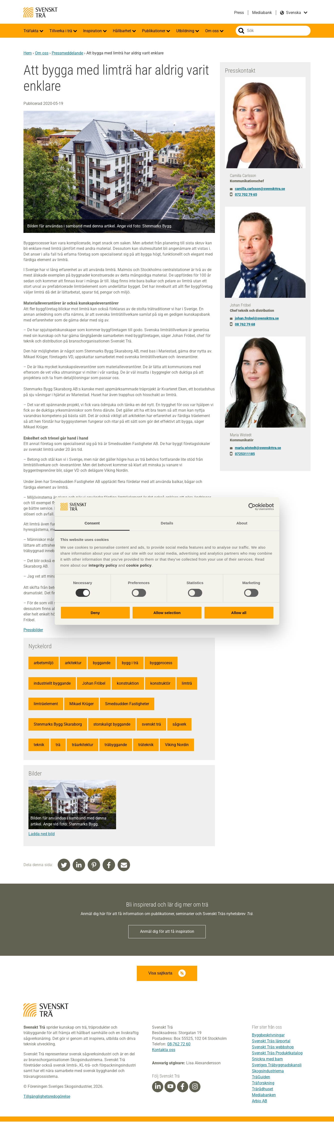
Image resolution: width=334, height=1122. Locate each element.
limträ (187, 683)
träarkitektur (82, 744)
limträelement (46, 703)
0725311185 (245, 454)
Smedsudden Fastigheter (127, 703)
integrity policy (103, 565)
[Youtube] (170, 1087)
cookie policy (139, 565)
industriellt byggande (52, 683)
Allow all (238, 613)
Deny (95, 613)
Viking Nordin (177, 744)
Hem (27, 53)
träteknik (146, 744)
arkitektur (73, 662)
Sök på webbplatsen (241, 31)
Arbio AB (259, 1101)
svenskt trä (151, 724)
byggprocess (161, 662)
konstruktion (128, 683)
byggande (101, 662)
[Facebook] (182, 1087)
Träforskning (263, 1083)
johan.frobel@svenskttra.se (257, 318)
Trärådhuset (262, 1089)
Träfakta (31, 30)
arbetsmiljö (43, 662)
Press (239, 12)
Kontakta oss (163, 1050)
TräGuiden (261, 1077)
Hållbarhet (122, 30)
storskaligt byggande (111, 724)
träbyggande (116, 744)
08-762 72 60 (178, 1044)
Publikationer (154, 30)
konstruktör (160, 683)
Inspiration (93, 30)
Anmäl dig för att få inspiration (167, 931)
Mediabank (262, 12)
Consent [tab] (92, 523)
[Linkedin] (158, 1087)
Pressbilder (33, 630)
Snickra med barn (267, 1059)
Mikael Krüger (81, 703)
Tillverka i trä (61, 30)
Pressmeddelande (67, 53)
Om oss (212, 30)
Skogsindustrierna (268, 1071)
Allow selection (166, 613)
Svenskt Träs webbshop (273, 1047)
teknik (39, 744)
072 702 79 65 (246, 194)
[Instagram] (195, 1087)
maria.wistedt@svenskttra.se (258, 448)
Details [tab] (167, 523)
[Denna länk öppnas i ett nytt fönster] (72, 834)
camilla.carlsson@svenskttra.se (260, 189)
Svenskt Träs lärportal (271, 1041)
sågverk (179, 724)
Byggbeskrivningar (268, 1035)
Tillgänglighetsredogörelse (46, 1097)
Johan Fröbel (93, 683)
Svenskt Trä (40, 12)
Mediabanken (264, 1095)
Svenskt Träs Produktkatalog (277, 1053)
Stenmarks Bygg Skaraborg (58, 724)
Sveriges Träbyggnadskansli (277, 1065)
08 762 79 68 (245, 324)
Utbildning (185, 30)
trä (58, 744)
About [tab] (241, 523)
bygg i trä (130, 662)
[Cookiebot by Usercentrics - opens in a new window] (252, 506)
